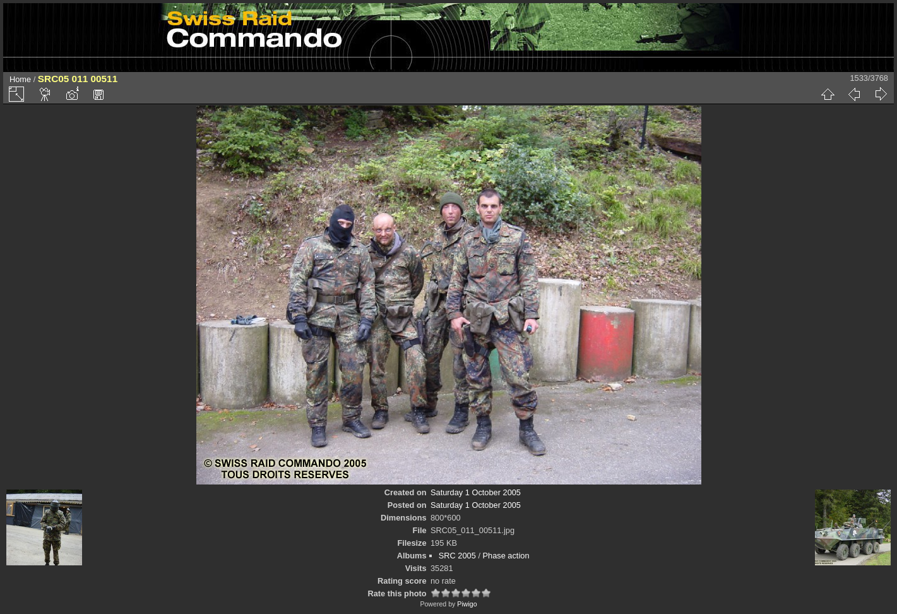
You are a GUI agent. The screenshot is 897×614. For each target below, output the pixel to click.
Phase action (506, 555)
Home (20, 79)
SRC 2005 (457, 555)
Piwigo (467, 604)
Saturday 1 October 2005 (476, 492)
